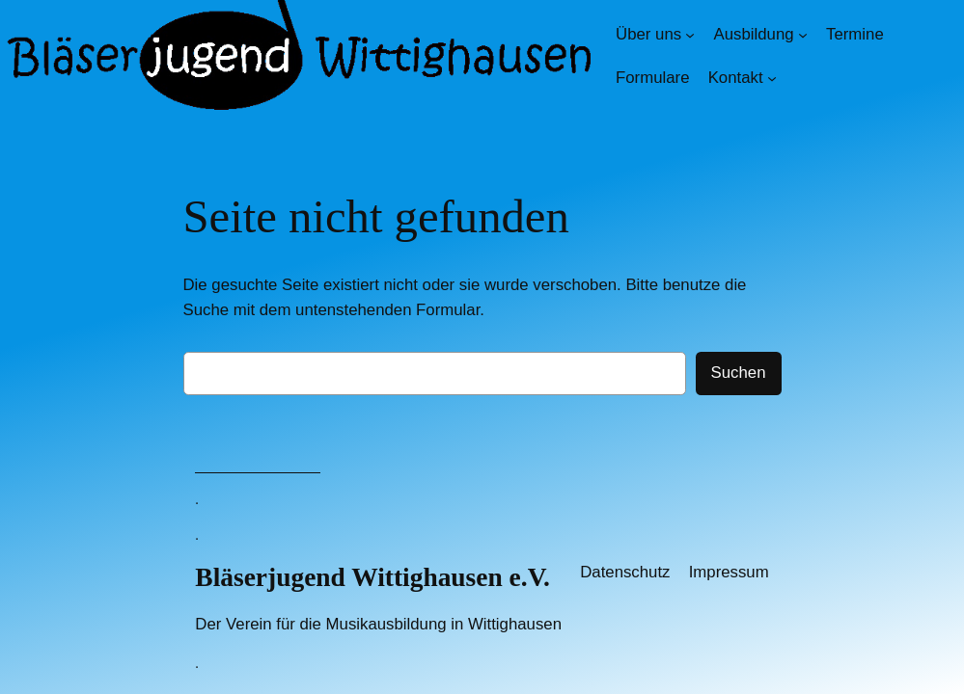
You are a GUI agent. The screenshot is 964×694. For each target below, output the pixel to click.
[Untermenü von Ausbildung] (803, 35)
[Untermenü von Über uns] (690, 35)
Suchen (738, 372)
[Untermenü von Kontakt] (772, 78)
